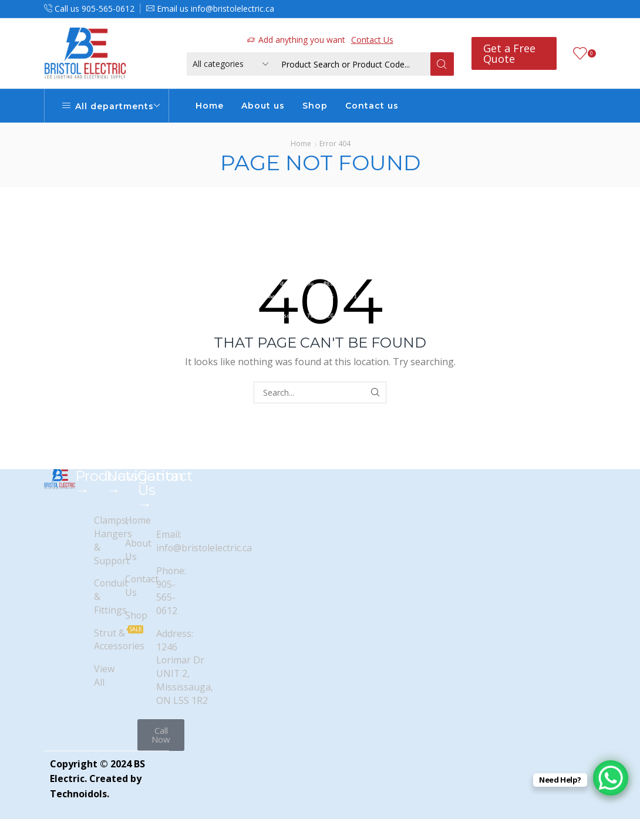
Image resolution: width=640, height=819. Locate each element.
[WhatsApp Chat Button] (610, 778)
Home (210, 105)
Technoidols (78, 793)
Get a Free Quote (509, 53)
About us (263, 105)
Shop (315, 105)
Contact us (372, 105)
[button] (160, 735)
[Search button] (442, 64)
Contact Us (372, 39)
